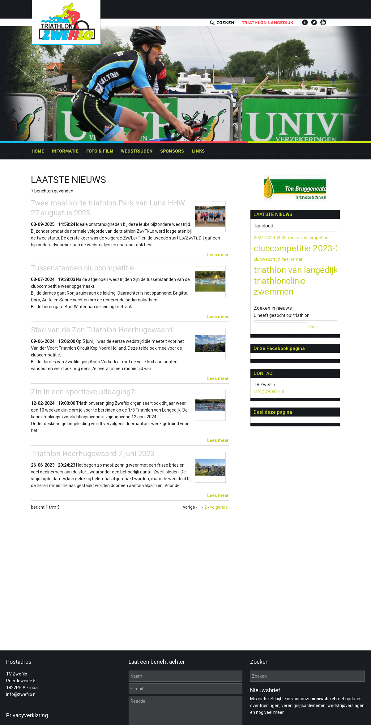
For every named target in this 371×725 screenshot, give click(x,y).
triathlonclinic (279, 281)
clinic (293, 237)
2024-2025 (276, 237)
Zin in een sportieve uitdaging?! (83, 391)
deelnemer (292, 259)
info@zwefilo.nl (269, 391)
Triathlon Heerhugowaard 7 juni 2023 (92, 453)
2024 (259, 237)
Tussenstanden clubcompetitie (82, 268)
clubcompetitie (313, 237)
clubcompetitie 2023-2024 (304, 248)
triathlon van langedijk (296, 270)
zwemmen (273, 292)
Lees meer (218, 254)
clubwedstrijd (267, 259)
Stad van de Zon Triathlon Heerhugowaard (101, 330)
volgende (219, 507)
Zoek (313, 326)
